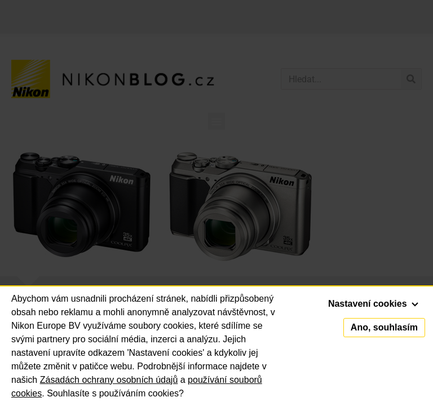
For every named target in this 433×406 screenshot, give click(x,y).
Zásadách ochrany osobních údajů (109, 380)
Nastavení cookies (373, 303)
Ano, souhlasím (384, 327)
